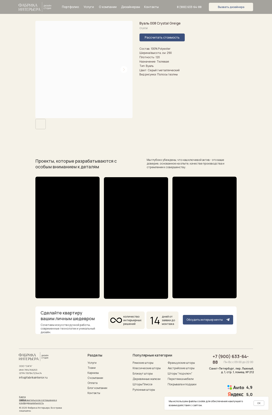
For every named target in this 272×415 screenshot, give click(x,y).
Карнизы (93, 373)
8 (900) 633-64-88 (189, 7)
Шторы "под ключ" (180, 373)
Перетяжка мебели (181, 379)
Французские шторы (181, 363)
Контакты (94, 393)
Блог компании (97, 388)
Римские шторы (143, 363)
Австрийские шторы (181, 368)
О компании (95, 378)
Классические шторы (147, 368)
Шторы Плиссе (142, 384)
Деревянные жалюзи (146, 379)
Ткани (92, 368)
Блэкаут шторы (143, 373)
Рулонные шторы (144, 390)
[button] (231, 7)
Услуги (92, 363)
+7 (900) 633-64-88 (231, 359)
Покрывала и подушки (182, 384)
